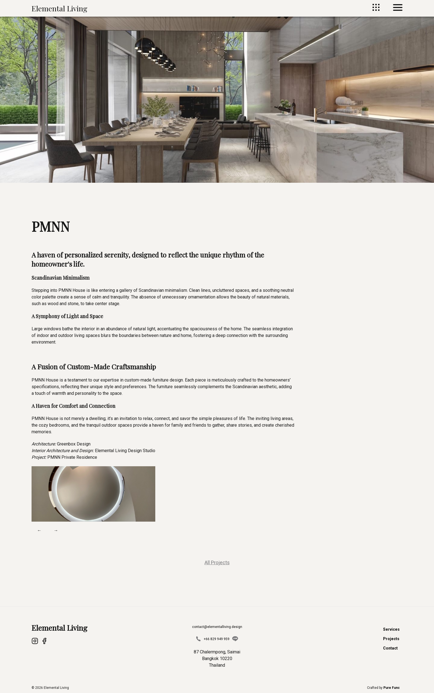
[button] (93, 494)
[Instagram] (35, 642)
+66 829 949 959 (216, 639)
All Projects (217, 562)
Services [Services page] (392, 629)
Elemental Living (59, 8)
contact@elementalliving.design (217, 627)
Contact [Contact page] (391, 648)
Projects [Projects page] (392, 639)
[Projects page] (376, 9)
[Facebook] (44, 642)
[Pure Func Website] (391, 688)
